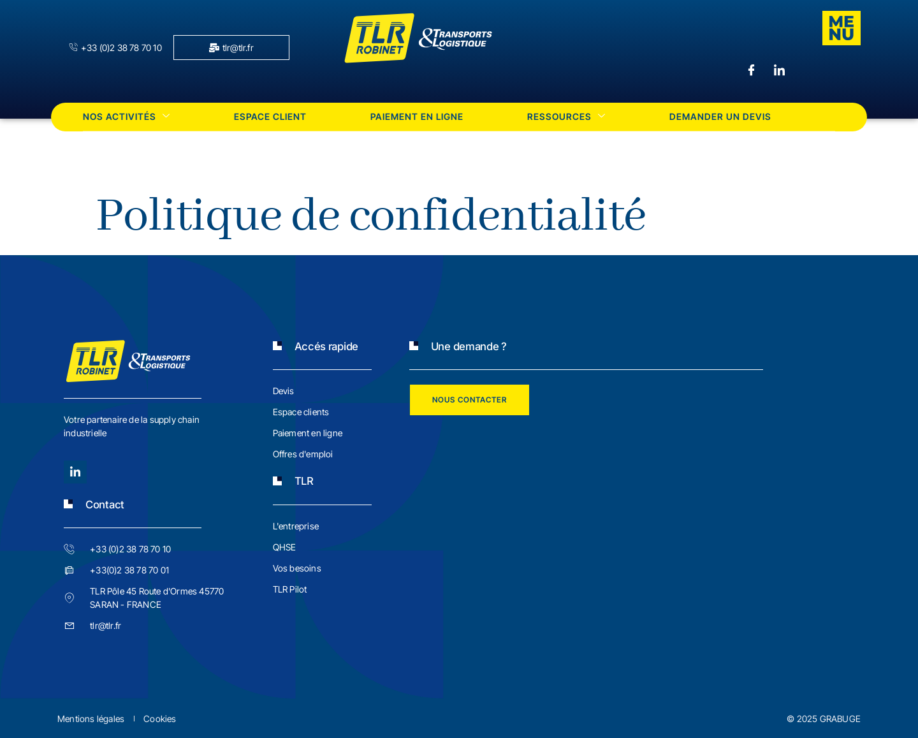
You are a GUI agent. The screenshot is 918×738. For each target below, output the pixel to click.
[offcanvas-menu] (841, 28)
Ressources (566, 116)
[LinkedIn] (779, 70)
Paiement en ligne (416, 116)
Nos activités (126, 116)
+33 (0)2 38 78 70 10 (115, 47)
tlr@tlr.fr (231, 47)
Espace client (270, 116)
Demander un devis (720, 116)
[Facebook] (751, 70)
